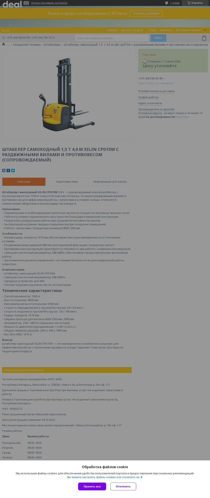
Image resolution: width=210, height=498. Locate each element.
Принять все (92, 486)
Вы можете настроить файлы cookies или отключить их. (103, 477)
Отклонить (123, 486)
